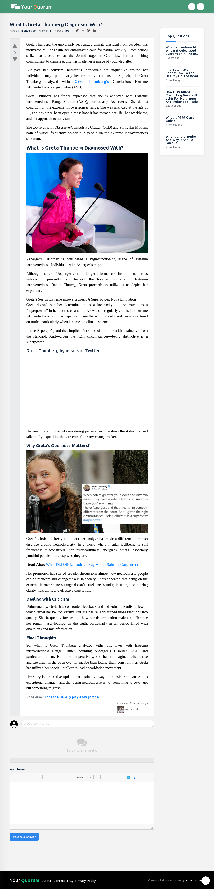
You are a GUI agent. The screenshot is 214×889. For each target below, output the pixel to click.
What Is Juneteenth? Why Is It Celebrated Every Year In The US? (182, 50)
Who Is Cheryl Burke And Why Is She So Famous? (181, 140)
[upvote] (15, 45)
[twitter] (76, 30)
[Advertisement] (87, 392)
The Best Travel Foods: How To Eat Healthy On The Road (182, 73)
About (46, 881)
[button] (15, 777)
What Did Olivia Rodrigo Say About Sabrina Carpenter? (92, 564)
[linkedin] (93, 30)
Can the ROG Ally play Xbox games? (72, 697)
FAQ (70, 881)
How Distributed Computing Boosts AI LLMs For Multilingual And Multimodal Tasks (182, 97)
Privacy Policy (85, 881)
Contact (59, 881)
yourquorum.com (193, 880)
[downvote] (15, 59)
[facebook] (81, 30)
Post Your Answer (24, 836)
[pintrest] (87, 30)
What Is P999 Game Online (180, 119)
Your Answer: (18, 769)
